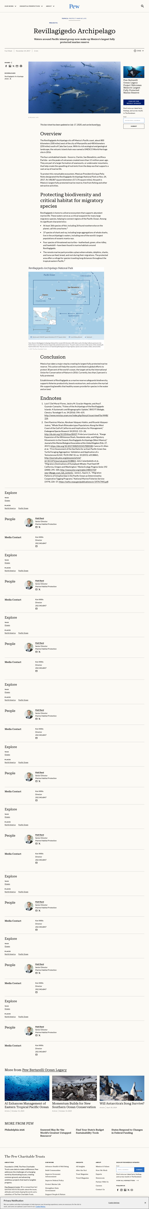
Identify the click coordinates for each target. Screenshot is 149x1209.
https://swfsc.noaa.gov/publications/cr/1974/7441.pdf (83, 481)
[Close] (145, 1202)
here (98, 124)
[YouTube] (131, 1189)
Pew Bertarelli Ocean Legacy (44, 1070)
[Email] (133, 120)
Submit (134, 126)
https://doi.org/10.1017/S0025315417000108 (72, 446)
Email (125, 116)
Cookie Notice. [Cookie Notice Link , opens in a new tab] (41, 1206)
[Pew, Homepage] (74, 6)
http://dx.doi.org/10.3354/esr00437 (60, 434)
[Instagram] (121, 1189)
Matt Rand (39, 518)
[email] (36, 527)
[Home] (25, 1156)
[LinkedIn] (125, 1189)
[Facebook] (117, 1189)
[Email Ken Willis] (36, 546)
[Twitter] (128, 1190)
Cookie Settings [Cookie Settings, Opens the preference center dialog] (113, 1203)
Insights (79, 1162)
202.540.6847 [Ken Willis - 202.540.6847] (40, 543)
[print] (21, 65)
